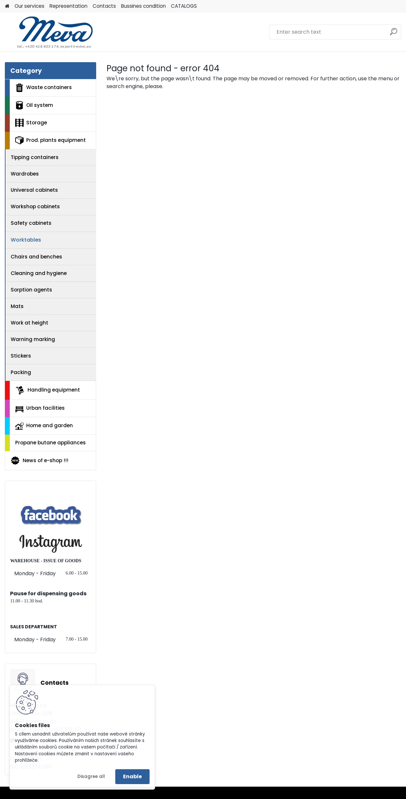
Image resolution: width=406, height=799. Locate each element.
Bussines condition (143, 6)
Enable (132, 776)
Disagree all (91, 776)
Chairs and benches (36, 256)
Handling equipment (47, 390)
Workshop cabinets (35, 206)
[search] (393, 34)
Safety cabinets (31, 223)
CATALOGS (184, 6)
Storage (31, 123)
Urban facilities (40, 408)
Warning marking (33, 339)
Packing (21, 372)
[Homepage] (7, 6)
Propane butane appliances (50, 442)
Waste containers (43, 88)
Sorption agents (31, 289)
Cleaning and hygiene (39, 273)
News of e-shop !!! (39, 460)
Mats (17, 306)
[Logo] (49, 32)
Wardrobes (25, 173)
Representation (68, 6)
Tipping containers (35, 157)
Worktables (26, 240)
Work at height (29, 322)
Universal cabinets (34, 190)
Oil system (34, 105)
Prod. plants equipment (50, 140)
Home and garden (44, 426)
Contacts (104, 6)
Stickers (21, 355)
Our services (29, 6)
